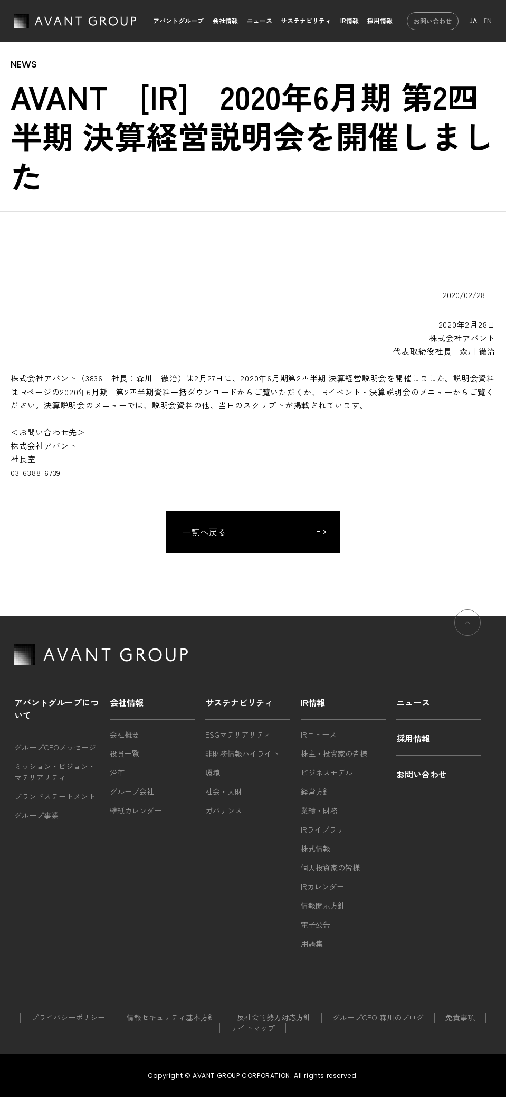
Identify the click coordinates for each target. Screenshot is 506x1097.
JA (473, 20)
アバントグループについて (56, 708)
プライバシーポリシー (68, 1017)
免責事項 (460, 1017)
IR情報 (349, 20)
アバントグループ (178, 20)
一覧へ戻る (205, 532)
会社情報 (225, 20)
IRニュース (319, 734)
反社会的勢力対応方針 (274, 1017)
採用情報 (380, 20)
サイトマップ (253, 1028)
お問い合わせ (433, 20)
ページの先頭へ (467, 638)
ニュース (259, 20)
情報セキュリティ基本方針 (171, 1017)
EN (488, 20)
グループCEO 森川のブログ (378, 1017)
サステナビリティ (306, 20)
